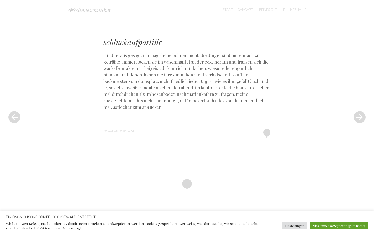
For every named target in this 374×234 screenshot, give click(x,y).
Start (228, 9)
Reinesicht (268, 9)
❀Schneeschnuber (89, 10)
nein (134, 131)
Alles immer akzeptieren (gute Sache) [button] (338, 226)
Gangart (245, 9)
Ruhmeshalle (294, 9)
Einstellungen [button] (294, 226)
